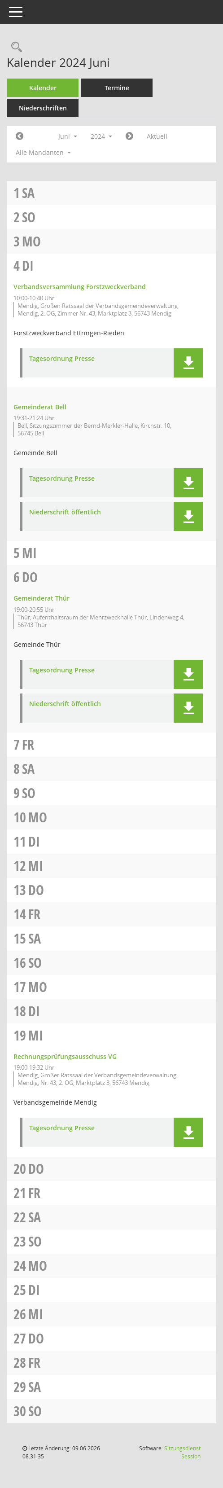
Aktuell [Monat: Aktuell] (157, 136)
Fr (28, 744)
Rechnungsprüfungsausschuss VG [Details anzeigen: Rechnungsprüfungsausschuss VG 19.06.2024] (65, 1056)
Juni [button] (67, 136)
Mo (31, 241)
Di (28, 265)
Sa (28, 193)
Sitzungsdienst (182, 1452)
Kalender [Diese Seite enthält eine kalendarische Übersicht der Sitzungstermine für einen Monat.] (43, 87)
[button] (188, 362)
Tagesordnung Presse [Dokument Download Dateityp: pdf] (62, 359)
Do (30, 577)
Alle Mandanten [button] (43, 152)
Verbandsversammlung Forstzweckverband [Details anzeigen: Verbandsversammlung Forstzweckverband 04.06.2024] (79, 286)
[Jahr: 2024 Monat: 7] (129, 136)
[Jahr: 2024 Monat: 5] (19, 136)
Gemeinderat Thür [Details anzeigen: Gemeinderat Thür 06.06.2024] (41, 598)
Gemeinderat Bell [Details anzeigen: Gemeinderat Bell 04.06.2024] (39, 407)
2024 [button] (101, 136)
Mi (29, 553)
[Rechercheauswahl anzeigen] (14, 47)
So (28, 217)
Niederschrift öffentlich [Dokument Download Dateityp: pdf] (65, 512)
